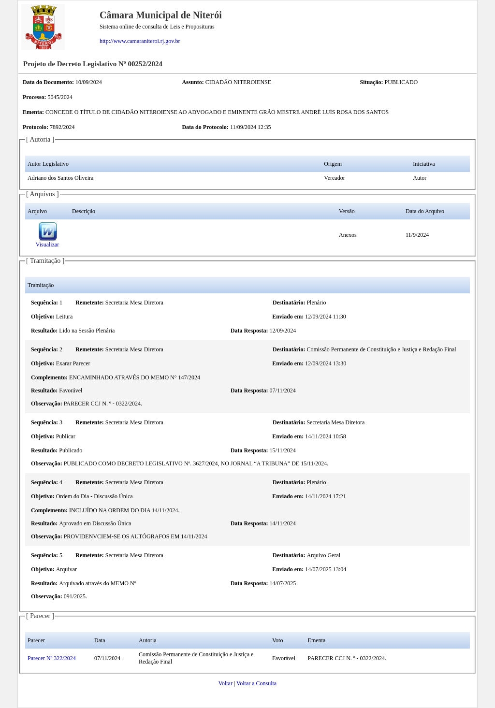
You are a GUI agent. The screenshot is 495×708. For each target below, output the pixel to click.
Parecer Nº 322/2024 (52, 658)
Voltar (225, 683)
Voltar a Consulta (256, 683)
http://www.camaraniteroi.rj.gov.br (140, 41)
